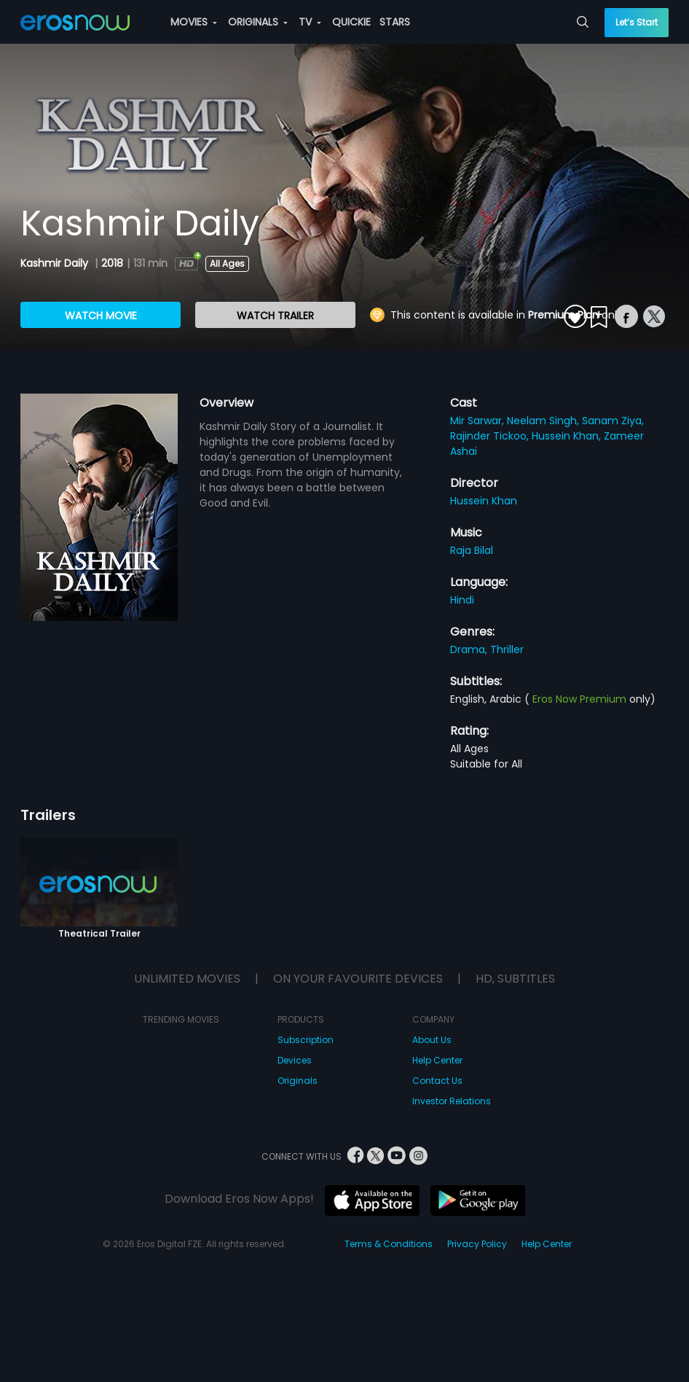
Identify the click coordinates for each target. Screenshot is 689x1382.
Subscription (305, 1040)
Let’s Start (636, 22)
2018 (112, 263)
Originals (297, 1080)
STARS (394, 22)
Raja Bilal (471, 550)
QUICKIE (351, 22)
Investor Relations (451, 1101)
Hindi (462, 600)
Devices (294, 1060)
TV (310, 22)
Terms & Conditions (388, 1244)
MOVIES (193, 22)
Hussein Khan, (568, 436)
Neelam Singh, (544, 420)
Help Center (437, 1060)
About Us (432, 1040)
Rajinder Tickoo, (491, 436)
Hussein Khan (483, 500)
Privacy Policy (477, 1244)
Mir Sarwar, (478, 420)
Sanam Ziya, (613, 420)
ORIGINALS (258, 22)
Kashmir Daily (55, 263)
